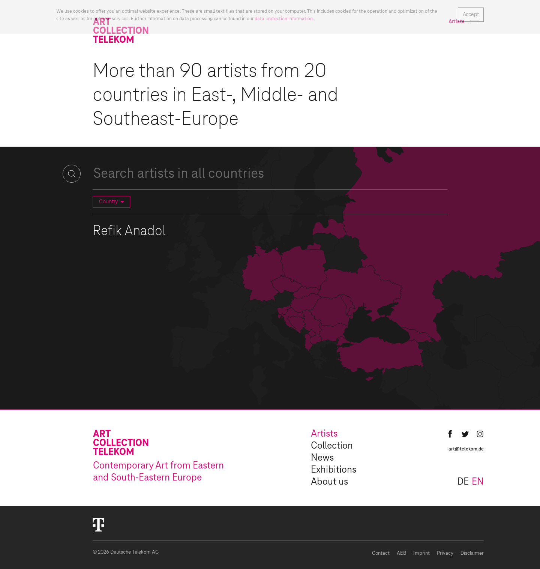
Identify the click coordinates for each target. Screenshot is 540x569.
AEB (401, 553)
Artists (324, 434)
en (478, 482)
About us (329, 482)
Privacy (445, 553)
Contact (381, 553)
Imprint (421, 553)
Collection (332, 446)
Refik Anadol (129, 231)
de (463, 482)
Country (113, 201)
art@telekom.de (466, 449)
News (322, 458)
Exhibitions (333, 470)
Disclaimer (472, 553)
